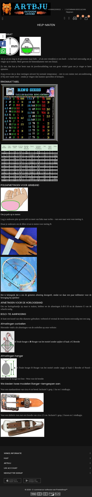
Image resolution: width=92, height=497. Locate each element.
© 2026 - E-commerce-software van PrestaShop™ (46, 489)
